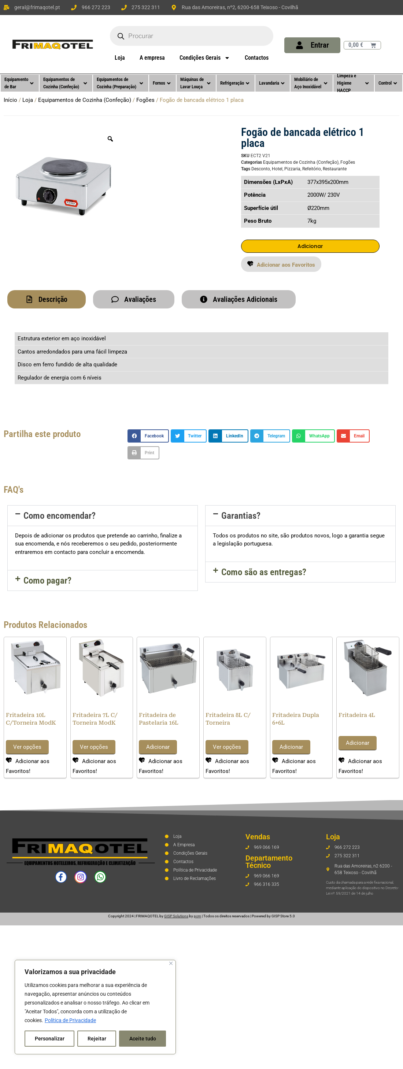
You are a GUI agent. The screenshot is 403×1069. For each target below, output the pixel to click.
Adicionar (310, 246)
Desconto (260, 168)
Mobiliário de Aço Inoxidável (311, 83)
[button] (281, 265)
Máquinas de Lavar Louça (195, 83)
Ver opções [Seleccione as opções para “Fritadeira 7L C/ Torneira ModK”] (94, 747)
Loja (120, 57)
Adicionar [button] (158, 747)
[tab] (46, 300)
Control (387, 83)
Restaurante (335, 168)
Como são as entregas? (263, 572)
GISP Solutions (176, 917)
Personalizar (49, 1039)
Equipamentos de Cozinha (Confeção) (65, 83)
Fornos (161, 83)
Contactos (257, 57)
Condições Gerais (205, 57)
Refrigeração (234, 83)
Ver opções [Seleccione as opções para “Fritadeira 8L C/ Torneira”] (227, 747)
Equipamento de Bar (18, 83)
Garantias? (240, 516)
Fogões (145, 100)
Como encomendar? (59, 516)
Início (10, 100)
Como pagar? (47, 581)
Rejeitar (97, 1039)
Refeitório (311, 168)
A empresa (152, 57)
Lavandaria (271, 83)
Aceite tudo (142, 1039)
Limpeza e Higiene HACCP (353, 83)
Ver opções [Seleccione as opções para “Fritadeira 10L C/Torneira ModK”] (27, 747)
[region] (95, 1007)
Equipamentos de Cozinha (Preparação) (120, 83)
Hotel (277, 168)
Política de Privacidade (70, 1020)
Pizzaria (292, 168)
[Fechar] (171, 963)
